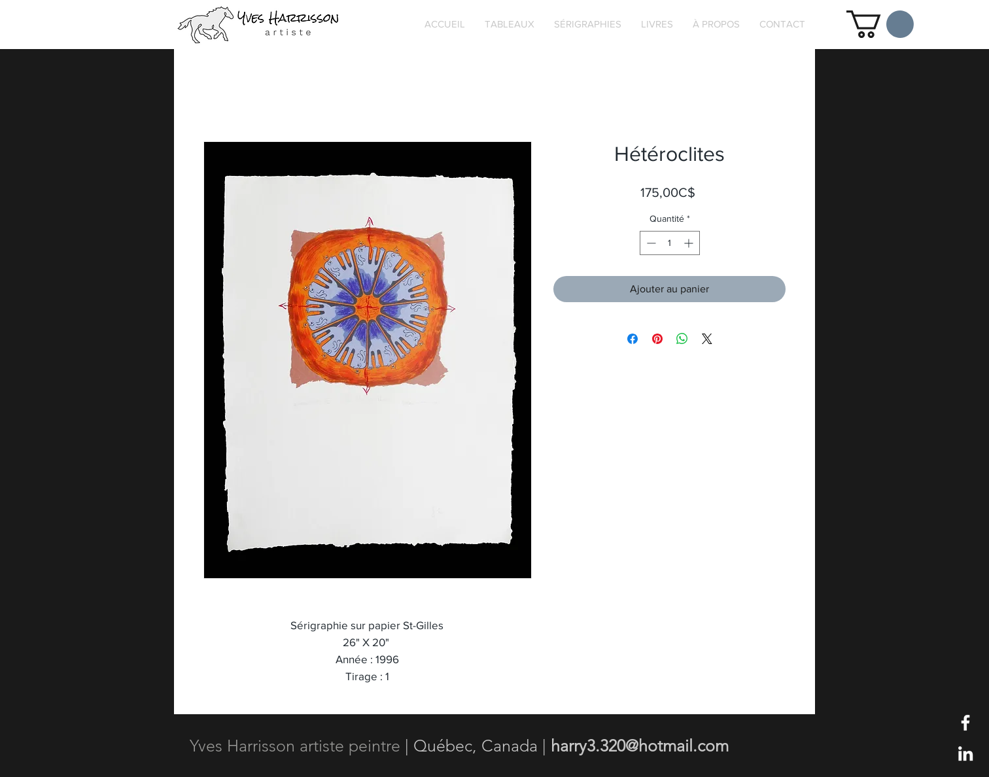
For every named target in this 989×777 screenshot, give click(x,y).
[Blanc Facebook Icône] (965, 722)
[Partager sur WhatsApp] (682, 339)
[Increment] (690, 243)
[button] (880, 24)
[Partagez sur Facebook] (632, 339)
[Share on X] (707, 339)
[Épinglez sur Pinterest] (657, 339)
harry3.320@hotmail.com (640, 745)
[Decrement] (650, 243)
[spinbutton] (670, 243)
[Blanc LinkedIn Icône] (965, 753)
